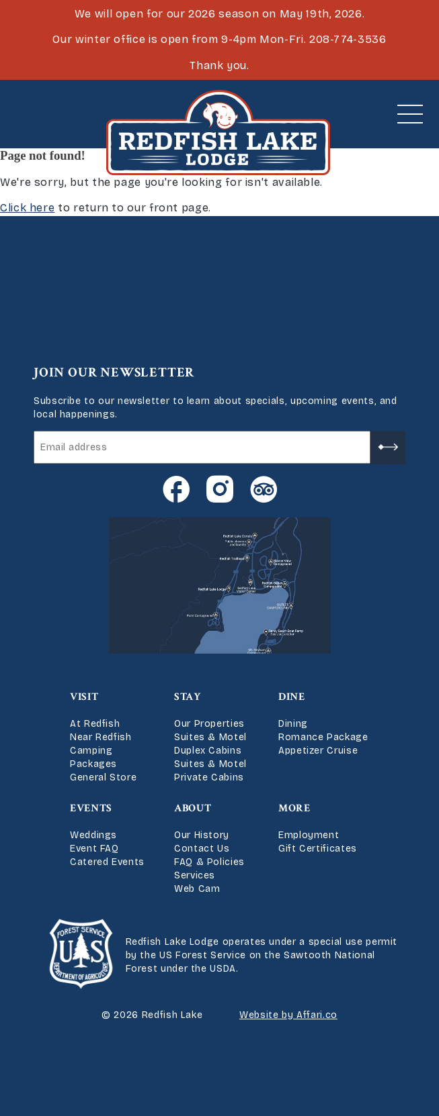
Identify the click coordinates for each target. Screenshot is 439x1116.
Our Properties (209, 723)
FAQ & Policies (209, 862)
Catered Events (107, 862)
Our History (201, 835)
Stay (187, 697)
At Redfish (95, 723)
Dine (291, 697)
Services (194, 875)
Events (91, 808)
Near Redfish (101, 737)
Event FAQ (94, 848)
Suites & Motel (210, 737)
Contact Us (201, 848)
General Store (103, 777)
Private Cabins (209, 777)
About (192, 808)
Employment (308, 835)
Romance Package (323, 737)
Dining (293, 723)
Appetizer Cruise (318, 750)
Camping (91, 750)
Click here (27, 207)
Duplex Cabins (207, 750)
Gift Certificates (317, 848)
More (294, 808)
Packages (93, 764)
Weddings (93, 835)
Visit (84, 697)
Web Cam (197, 889)
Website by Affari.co (288, 1015)
